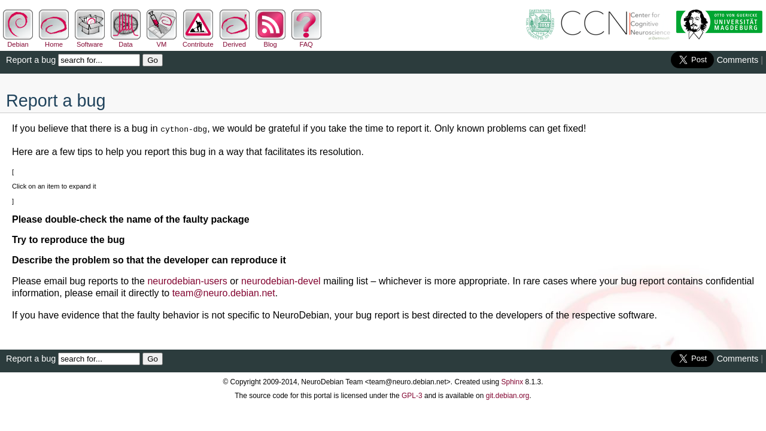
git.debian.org (508, 394)
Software (90, 41)
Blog (270, 41)
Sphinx (512, 381)
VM (162, 41)
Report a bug (31, 60)
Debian (18, 41)
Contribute (198, 41)
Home (54, 41)
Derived (235, 41)
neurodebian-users (187, 280)
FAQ (306, 41)
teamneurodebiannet (223, 292)
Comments (738, 60)
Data (126, 41)
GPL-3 (412, 394)
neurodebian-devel (281, 280)
